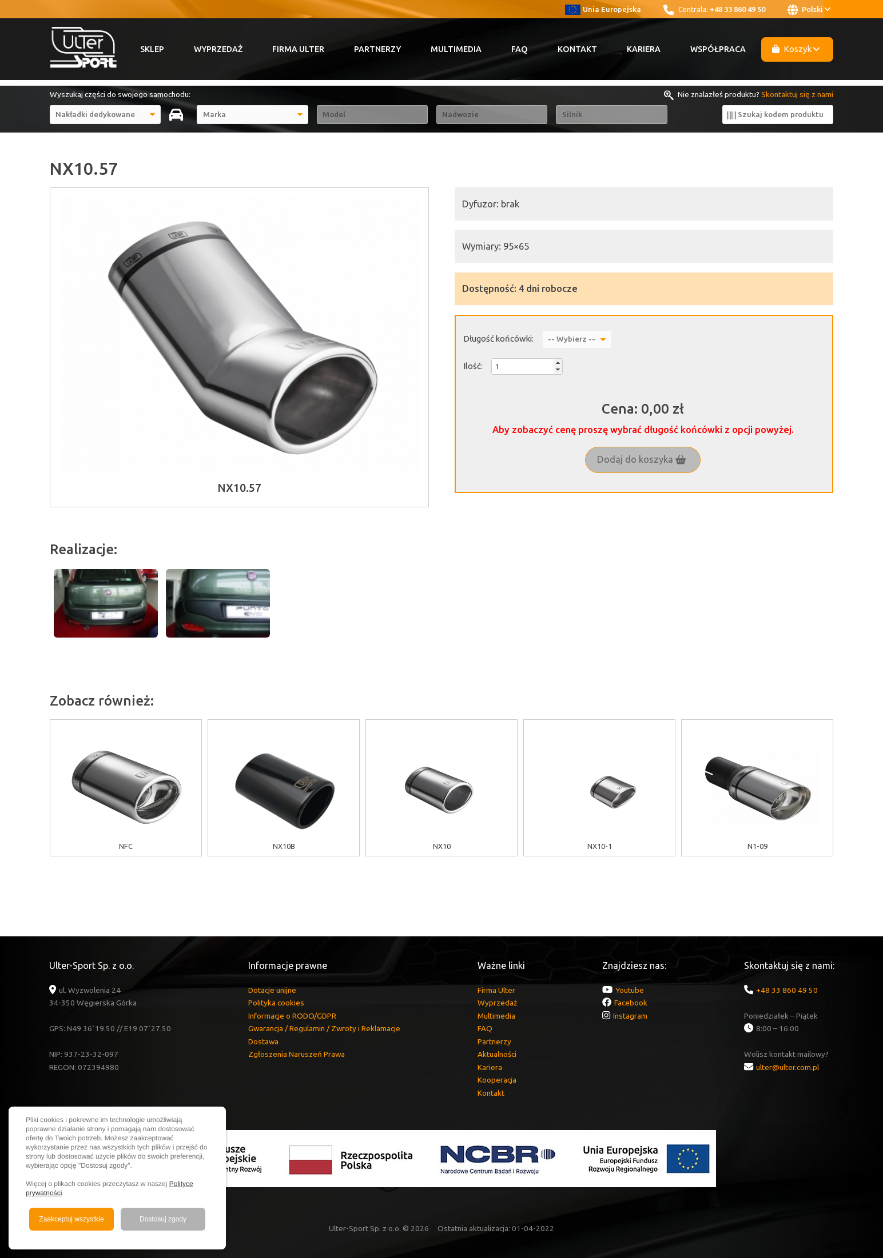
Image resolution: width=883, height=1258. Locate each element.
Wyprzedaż (218, 49)
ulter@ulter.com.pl (787, 1067)
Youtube (629, 990)
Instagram (630, 1015)
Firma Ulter (298, 49)
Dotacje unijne (272, 990)
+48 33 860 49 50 (737, 9)
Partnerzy (377, 49)
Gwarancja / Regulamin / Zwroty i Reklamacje (324, 1028)
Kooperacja (497, 1079)
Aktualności (497, 1054)
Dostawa (263, 1041)
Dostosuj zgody (163, 1219)
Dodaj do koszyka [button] (641, 459)
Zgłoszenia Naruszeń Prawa (296, 1054)
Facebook (630, 1002)
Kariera (644, 49)
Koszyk (796, 49)
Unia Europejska (603, 9)
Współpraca (718, 49)
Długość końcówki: (498, 338)
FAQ (519, 49)
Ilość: (473, 366)
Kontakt (577, 49)
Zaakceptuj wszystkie (71, 1219)
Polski (808, 10)
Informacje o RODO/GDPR (292, 1015)
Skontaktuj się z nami (797, 94)
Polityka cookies (276, 1002)
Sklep (152, 49)
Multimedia (456, 49)
